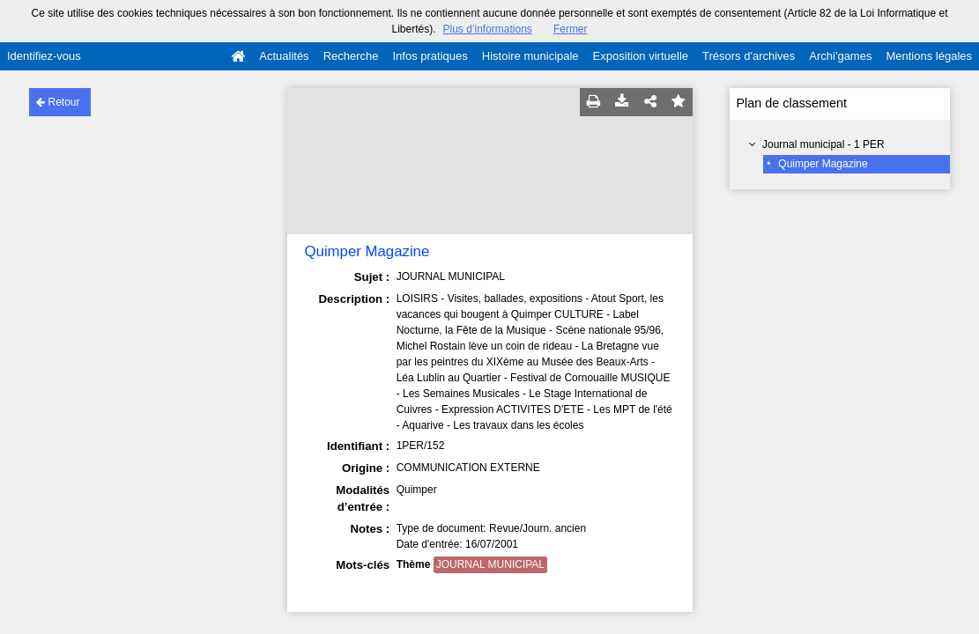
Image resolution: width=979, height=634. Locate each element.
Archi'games (840, 56)
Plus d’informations (486, 29)
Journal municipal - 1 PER (823, 144)
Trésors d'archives (748, 56)
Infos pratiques (430, 56)
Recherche (351, 56)
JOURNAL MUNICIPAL (490, 564)
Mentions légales (929, 56)
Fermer (570, 29)
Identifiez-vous (44, 56)
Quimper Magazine (822, 164)
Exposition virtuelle (640, 56)
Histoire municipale (530, 56)
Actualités (283, 56)
